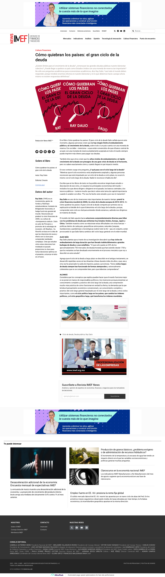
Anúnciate (63, 31)
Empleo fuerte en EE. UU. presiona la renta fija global (97, 493)
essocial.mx (28, 569)
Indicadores (78, 39)
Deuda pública (79, 334)
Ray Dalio (89, 334)
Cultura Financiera (130, 39)
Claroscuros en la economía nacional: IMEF (123, 470)
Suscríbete (96, 31)
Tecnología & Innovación (111, 39)
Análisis (88, 39)
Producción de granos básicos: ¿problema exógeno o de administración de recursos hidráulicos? (127, 451)
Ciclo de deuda (68, 334)
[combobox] (143, 31)
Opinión (97, 39)
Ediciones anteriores (84, 31)
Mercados (67, 39)
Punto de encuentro (147, 39)
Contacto (72, 31)
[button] (36, 151)
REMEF (104, 31)
